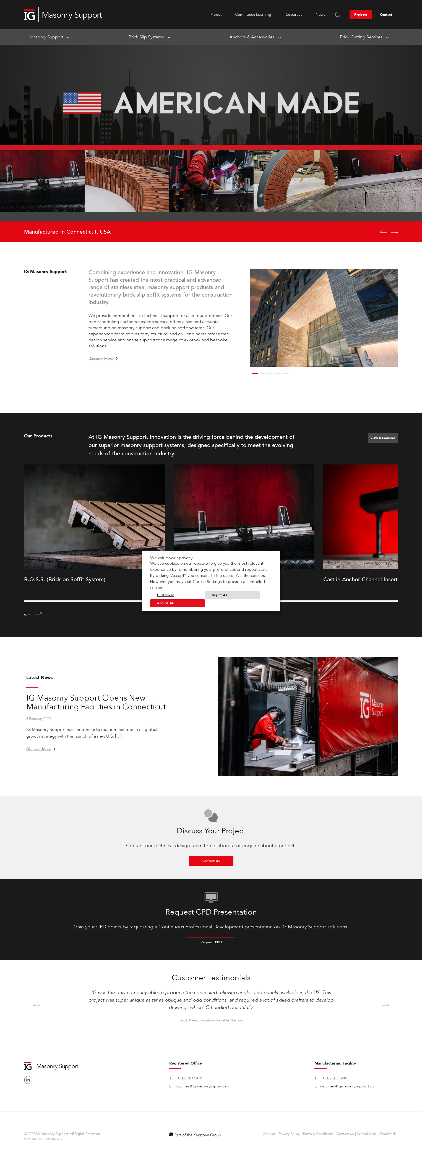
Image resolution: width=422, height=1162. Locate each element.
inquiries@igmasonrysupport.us (202, 1086)
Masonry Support (46, 37)
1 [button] (255, 373)
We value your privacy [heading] (171, 558)
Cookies (269, 1133)
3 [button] (270, 373)
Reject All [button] (219, 595)
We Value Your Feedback (376, 1133)
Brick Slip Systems (146, 37)
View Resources (382, 438)
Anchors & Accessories (252, 37)
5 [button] (286, 373)
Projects (360, 14)
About (216, 14)
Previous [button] (37, 1006)
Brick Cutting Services (361, 37)
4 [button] (278, 373)
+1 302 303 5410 (188, 1078)
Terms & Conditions (318, 1133)
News (320, 14)
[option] (211, 143)
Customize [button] (165, 595)
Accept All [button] (165, 603)
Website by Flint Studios (43, 1139)
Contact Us (211, 861)
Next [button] (385, 1006)
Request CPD (211, 942)
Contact (386, 14)
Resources (293, 14)
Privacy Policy (289, 1133)
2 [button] (262, 373)
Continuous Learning (253, 14)
